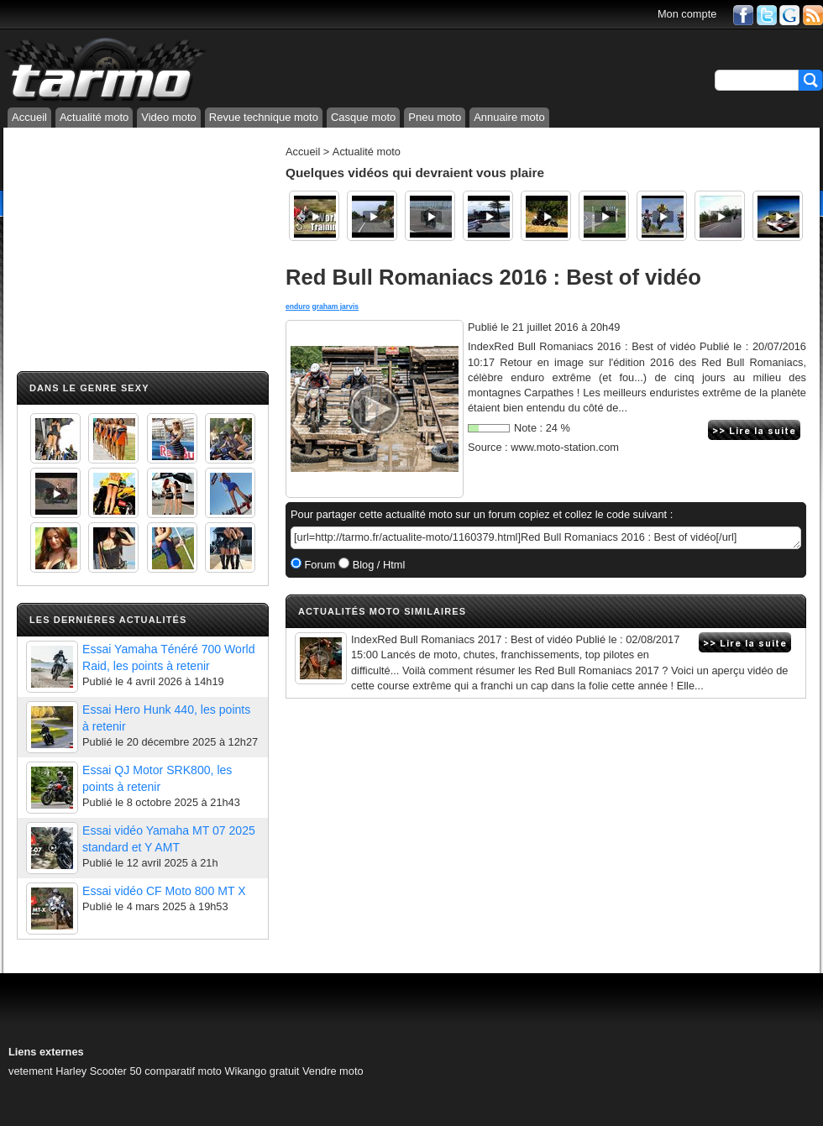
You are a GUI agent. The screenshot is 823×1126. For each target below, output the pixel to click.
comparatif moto (183, 1071)
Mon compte (687, 14)
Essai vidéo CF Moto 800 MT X (164, 891)
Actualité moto (94, 117)
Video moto (169, 117)
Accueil (29, 117)
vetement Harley (47, 1071)
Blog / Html (377, 564)
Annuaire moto (509, 117)
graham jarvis (335, 306)
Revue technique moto (263, 117)
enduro (298, 306)
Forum (318, 564)
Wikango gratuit (262, 1071)
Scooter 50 (116, 1071)
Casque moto (363, 117)
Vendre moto (333, 1071)
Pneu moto (434, 117)
